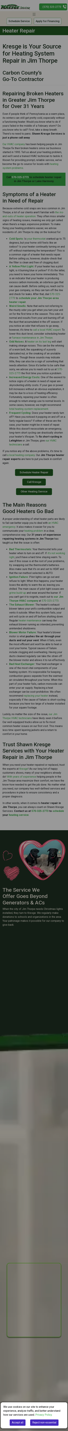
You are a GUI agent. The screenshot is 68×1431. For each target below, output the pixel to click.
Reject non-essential (44, 1422)
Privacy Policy (43, 1414)
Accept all (17, 1422)
